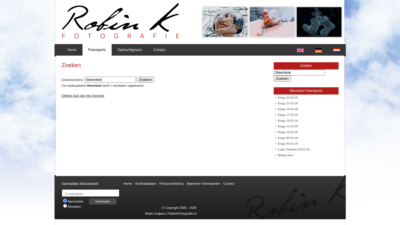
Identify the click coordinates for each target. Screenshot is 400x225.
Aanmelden (73, 201)
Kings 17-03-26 (288, 114)
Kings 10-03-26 (288, 132)
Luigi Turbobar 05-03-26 (294, 149)
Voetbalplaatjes (146, 183)
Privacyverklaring (171, 183)
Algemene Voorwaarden (203, 183)
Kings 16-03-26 (288, 120)
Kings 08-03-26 (288, 143)
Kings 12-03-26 (288, 126)
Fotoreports (97, 50)
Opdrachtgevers (129, 50)
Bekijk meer (286, 155)
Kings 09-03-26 (288, 137)
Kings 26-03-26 (288, 97)
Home (72, 50)
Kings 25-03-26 (288, 103)
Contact (159, 50)
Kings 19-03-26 (288, 109)
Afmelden (72, 206)
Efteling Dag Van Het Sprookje (83, 95)
